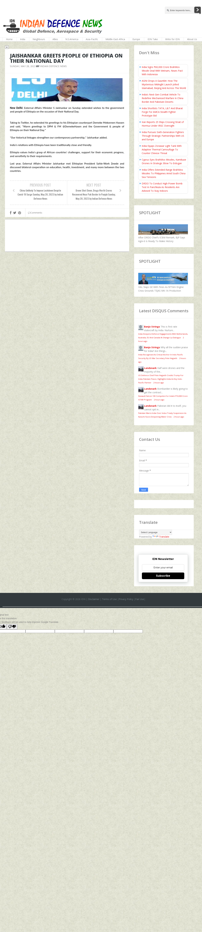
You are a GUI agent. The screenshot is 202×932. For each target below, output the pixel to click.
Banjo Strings (152, 326)
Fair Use (139, 599)
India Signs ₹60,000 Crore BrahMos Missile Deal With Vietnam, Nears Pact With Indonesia (162, 70)
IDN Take (153, 39)
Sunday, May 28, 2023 (23, 66)
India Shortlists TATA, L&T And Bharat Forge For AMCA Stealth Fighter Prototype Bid (162, 112)
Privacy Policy (126, 599)
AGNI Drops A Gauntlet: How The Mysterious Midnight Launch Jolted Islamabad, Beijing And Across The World (164, 84)
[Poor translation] (12, 626)
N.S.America (71, 39)
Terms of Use (109, 599)
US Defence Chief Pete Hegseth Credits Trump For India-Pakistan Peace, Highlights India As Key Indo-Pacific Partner (160, 379)
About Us (192, 39)
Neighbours (39, 39)
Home (9, 39)
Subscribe (163, 575)
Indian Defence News (53, 66)
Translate (160, 536)
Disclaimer (93, 599)
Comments (35, 212)
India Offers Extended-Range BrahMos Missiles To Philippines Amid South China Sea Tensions (163, 173)
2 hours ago (158, 382)
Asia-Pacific (92, 39)
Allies (55, 39)
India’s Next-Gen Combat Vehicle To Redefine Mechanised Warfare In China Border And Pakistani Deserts (162, 98)
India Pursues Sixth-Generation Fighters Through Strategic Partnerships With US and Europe (163, 136)
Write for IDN (172, 39)
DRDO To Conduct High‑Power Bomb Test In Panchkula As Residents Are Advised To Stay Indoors (162, 187)
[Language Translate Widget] (155, 532)
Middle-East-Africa (115, 39)
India (22, 39)
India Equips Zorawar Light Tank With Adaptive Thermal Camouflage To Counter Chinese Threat (162, 149)
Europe (136, 39)
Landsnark (150, 368)
